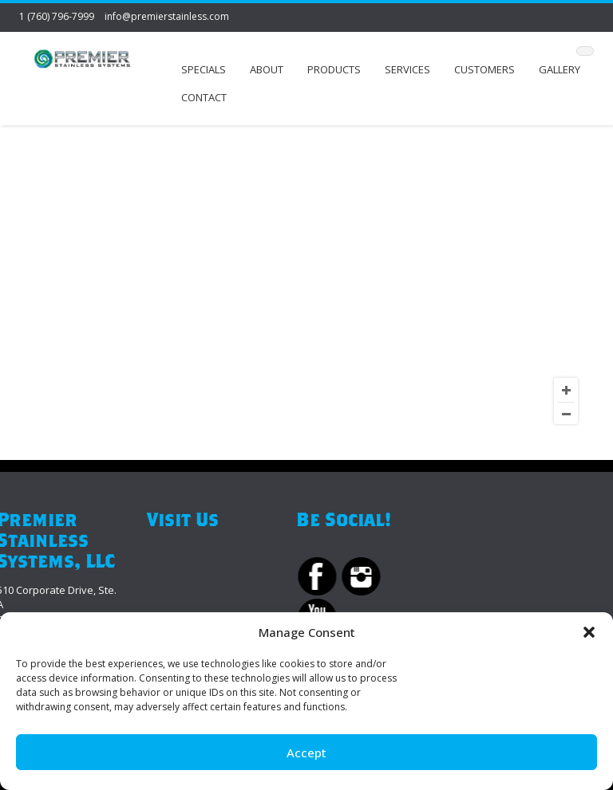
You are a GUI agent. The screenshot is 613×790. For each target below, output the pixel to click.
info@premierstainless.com (167, 16)
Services (407, 69)
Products (334, 69)
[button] (589, 632)
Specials (203, 69)
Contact (204, 97)
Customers (484, 69)
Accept (306, 753)
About (266, 69)
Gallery (559, 69)
